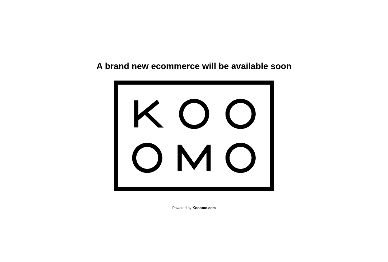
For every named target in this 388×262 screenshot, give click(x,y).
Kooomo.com (204, 208)
